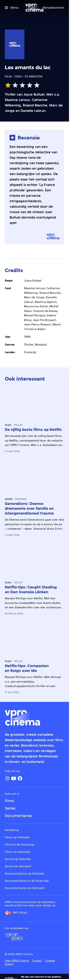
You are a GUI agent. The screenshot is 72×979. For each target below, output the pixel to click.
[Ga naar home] (34, 8)
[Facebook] (20, 778)
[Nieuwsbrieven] (53, 7)
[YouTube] (13, 778)
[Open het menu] (11, 7)
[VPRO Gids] (14, 937)
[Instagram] (7, 778)
